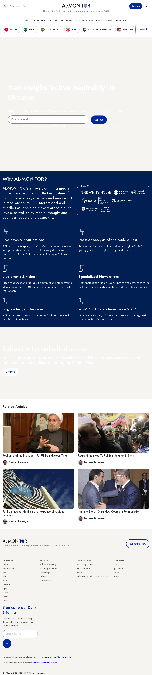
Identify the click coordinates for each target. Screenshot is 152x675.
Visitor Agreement (85, 564)
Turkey (5, 564)
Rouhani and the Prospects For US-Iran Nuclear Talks (35, 456)
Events (25, 6)
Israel (5, 580)
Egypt (5, 588)
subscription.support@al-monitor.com (56, 656)
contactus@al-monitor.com (45, 662)
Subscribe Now (138, 544)
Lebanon (6, 596)
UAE (4, 576)
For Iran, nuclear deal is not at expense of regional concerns (34, 513)
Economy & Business (89, 20)
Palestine (6, 584)
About (117, 564)
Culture (53, 20)
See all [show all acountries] (143, 29)
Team (116, 572)
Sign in (146, 6)
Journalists (118, 568)
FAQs (79, 572)
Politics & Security (35, 20)
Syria (5, 600)
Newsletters (15, 6)
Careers (117, 576)
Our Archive (45, 580)
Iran (4, 572)
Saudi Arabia (8, 568)
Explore (107, 20)
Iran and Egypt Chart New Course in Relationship (108, 512)
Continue (10, 371)
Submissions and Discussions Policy (93, 576)
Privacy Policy (83, 568)
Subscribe (136, 6)
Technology (68, 20)
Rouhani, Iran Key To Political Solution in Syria (106, 456)
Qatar (5, 592)
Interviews (121, 20)
